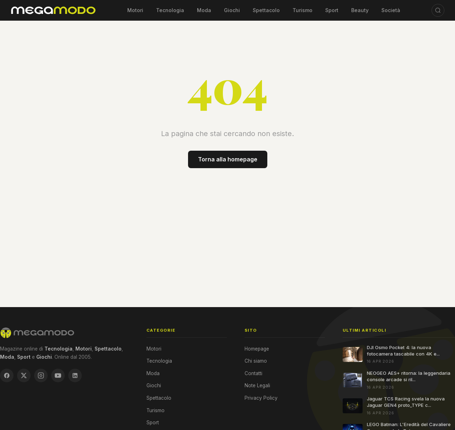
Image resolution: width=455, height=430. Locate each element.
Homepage (257, 349)
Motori (135, 10)
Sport (331, 10)
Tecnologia (170, 10)
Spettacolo (266, 10)
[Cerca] (438, 10)
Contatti (253, 373)
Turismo (302, 10)
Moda (204, 10)
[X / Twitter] (24, 375)
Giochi (232, 10)
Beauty (360, 10)
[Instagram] (41, 375)
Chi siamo (256, 361)
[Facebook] (7, 375)
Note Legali (257, 385)
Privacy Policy (261, 398)
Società (390, 10)
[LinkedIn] (75, 375)
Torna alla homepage (227, 159)
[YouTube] (58, 375)
